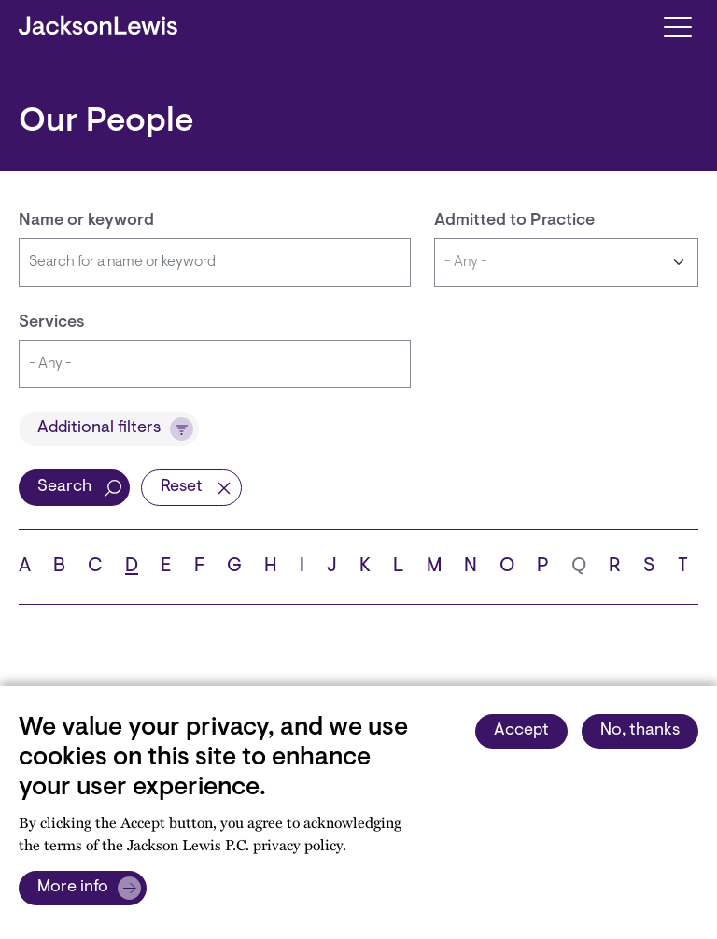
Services (52, 323)
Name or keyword (86, 221)
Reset (182, 487)
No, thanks (640, 730)
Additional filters (99, 428)
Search (64, 487)
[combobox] (215, 364)
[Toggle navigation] (677, 26)
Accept (521, 730)
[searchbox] (215, 364)
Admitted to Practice (514, 221)
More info (72, 887)
